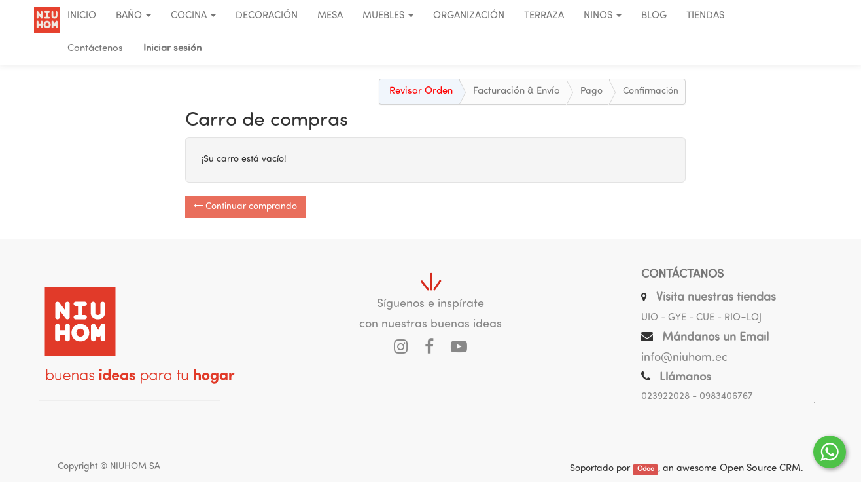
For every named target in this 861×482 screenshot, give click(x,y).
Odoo (645, 469)
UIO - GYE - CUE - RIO (691, 318)
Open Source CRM (760, 468)
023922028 (665, 396)
